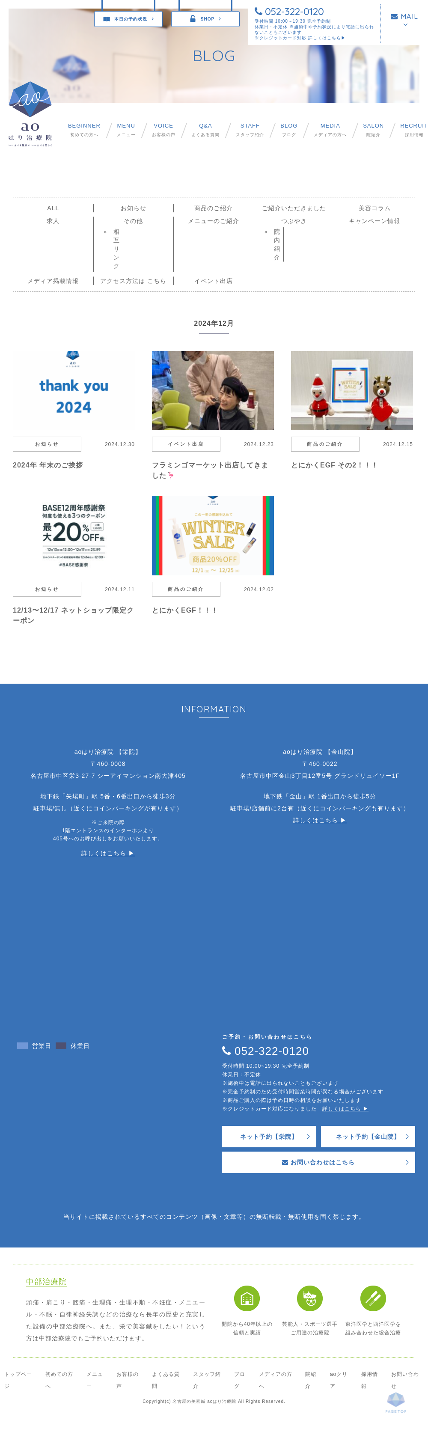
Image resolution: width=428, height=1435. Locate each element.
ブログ (288, 130)
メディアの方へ (330, 130)
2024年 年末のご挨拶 (48, 465)
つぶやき (294, 220)
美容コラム (375, 208)
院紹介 (373, 130)
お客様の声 (163, 130)
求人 (53, 220)
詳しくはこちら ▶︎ (108, 853)
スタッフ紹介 (250, 130)
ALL (53, 208)
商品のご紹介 (213, 208)
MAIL (405, 16)
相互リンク (116, 248)
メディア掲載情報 (53, 280)
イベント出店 (213, 280)
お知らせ (133, 208)
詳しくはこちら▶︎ (327, 38)
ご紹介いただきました (294, 208)
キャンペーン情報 (374, 220)
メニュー (126, 130)
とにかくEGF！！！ (185, 610)
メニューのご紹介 (213, 220)
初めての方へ (84, 130)
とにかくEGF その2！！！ (334, 465)
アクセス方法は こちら (133, 280)
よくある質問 (205, 130)
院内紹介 (277, 244)
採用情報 (414, 130)
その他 (133, 220)
